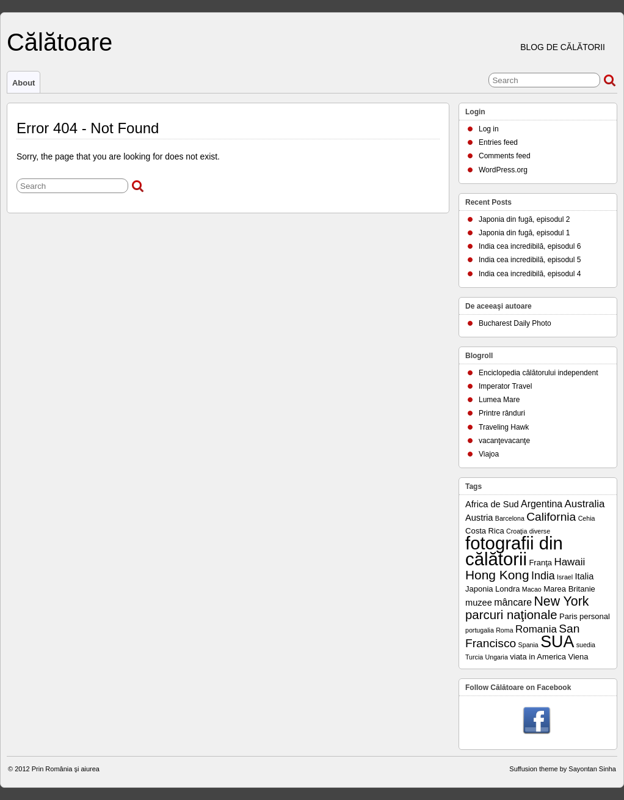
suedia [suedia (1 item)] (585, 644)
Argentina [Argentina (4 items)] (541, 504)
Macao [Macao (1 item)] (532, 589)
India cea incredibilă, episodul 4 (530, 274)
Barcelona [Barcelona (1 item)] (509, 518)
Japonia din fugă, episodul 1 (524, 233)
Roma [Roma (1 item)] (504, 630)
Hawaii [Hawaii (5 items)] (569, 562)
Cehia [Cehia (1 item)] (586, 518)
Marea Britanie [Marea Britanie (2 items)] (569, 588)
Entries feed (498, 142)
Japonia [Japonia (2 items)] (479, 588)
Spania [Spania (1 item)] (528, 644)
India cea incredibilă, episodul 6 (530, 246)
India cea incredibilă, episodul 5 (530, 259)
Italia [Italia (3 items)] (584, 576)
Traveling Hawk (504, 427)
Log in (489, 129)
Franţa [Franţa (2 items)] (540, 562)
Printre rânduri (502, 413)
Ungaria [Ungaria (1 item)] (496, 657)
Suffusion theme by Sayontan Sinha (562, 768)
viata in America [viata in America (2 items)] (538, 656)
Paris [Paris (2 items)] (568, 616)
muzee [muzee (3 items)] (478, 602)
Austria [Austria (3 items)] (479, 518)
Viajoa (489, 454)
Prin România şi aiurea (66, 768)
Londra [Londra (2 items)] (507, 588)
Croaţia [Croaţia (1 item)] (516, 531)
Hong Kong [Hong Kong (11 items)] (497, 575)
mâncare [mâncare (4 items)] (513, 602)
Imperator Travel (505, 386)
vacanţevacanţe (504, 440)
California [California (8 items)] (551, 516)
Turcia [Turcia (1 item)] (474, 657)
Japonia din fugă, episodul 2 (524, 219)
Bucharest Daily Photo (515, 323)
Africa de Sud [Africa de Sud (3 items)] (492, 504)
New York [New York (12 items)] (561, 601)
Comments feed (505, 156)
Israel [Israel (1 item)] (565, 577)
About (23, 82)
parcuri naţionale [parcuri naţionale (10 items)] (511, 615)
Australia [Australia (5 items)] (585, 504)
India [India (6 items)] (543, 576)
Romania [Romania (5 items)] (536, 629)
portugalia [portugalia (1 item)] (479, 630)
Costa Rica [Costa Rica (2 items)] (484, 530)
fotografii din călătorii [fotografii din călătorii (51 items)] (514, 551)
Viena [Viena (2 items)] (578, 656)
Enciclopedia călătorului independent (538, 373)
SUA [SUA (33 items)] (557, 642)
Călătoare (59, 42)
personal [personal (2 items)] (594, 616)
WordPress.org (503, 170)
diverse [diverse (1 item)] (539, 531)
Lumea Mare (499, 399)
